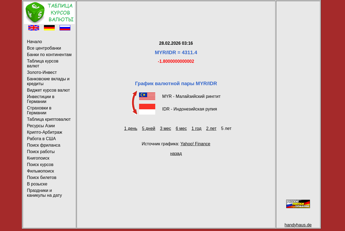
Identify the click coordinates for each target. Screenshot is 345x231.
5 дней (148, 128)
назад (176, 153)
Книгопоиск (38, 158)
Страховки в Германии (39, 110)
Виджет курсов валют (48, 90)
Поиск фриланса (43, 145)
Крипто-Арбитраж (44, 132)
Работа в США (41, 138)
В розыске (37, 184)
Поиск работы (41, 151)
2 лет (211, 128)
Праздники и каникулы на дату (44, 193)
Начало (34, 41)
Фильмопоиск (40, 171)
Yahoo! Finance (195, 144)
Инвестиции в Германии (40, 99)
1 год (197, 128)
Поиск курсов (40, 164)
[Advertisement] (176, 14)
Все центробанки (44, 48)
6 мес (181, 128)
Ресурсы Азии (41, 125)
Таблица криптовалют (49, 119)
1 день (130, 128)
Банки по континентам (49, 54)
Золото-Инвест (42, 72)
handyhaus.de (298, 225)
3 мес (165, 128)
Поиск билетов (41, 177)
